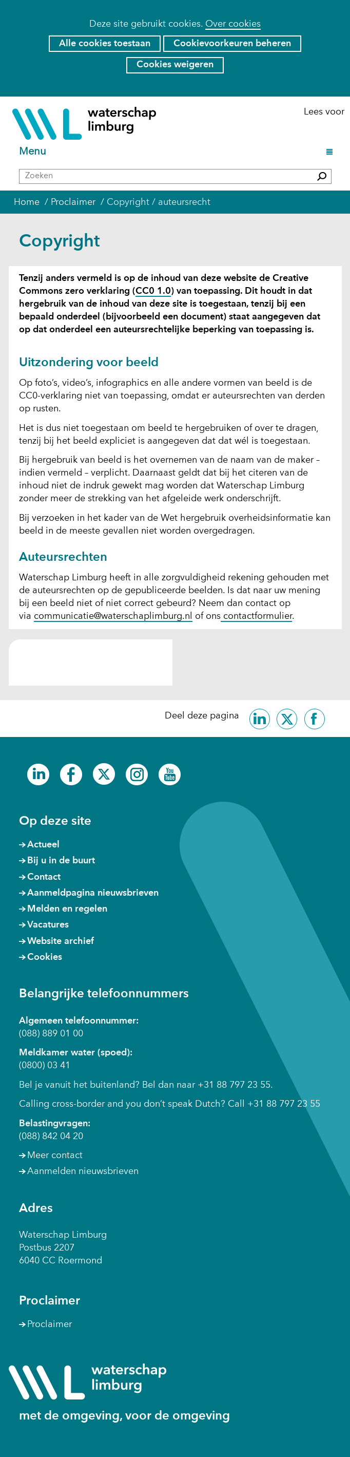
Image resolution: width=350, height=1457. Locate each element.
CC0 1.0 (153, 292)
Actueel (43, 844)
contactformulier (256, 616)
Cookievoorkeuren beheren (232, 43)
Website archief (60, 941)
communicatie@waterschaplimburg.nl (113, 616)
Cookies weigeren (175, 64)
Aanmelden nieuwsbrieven (83, 1171)
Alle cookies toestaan (104, 43)
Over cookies (233, 24)
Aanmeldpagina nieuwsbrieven (93, 893)
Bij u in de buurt (61, 860)
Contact (44, 877)
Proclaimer (49, 1324)
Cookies (44, 957)
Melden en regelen (67, 909)
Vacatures (48, 925)
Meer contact (55, 1155)
